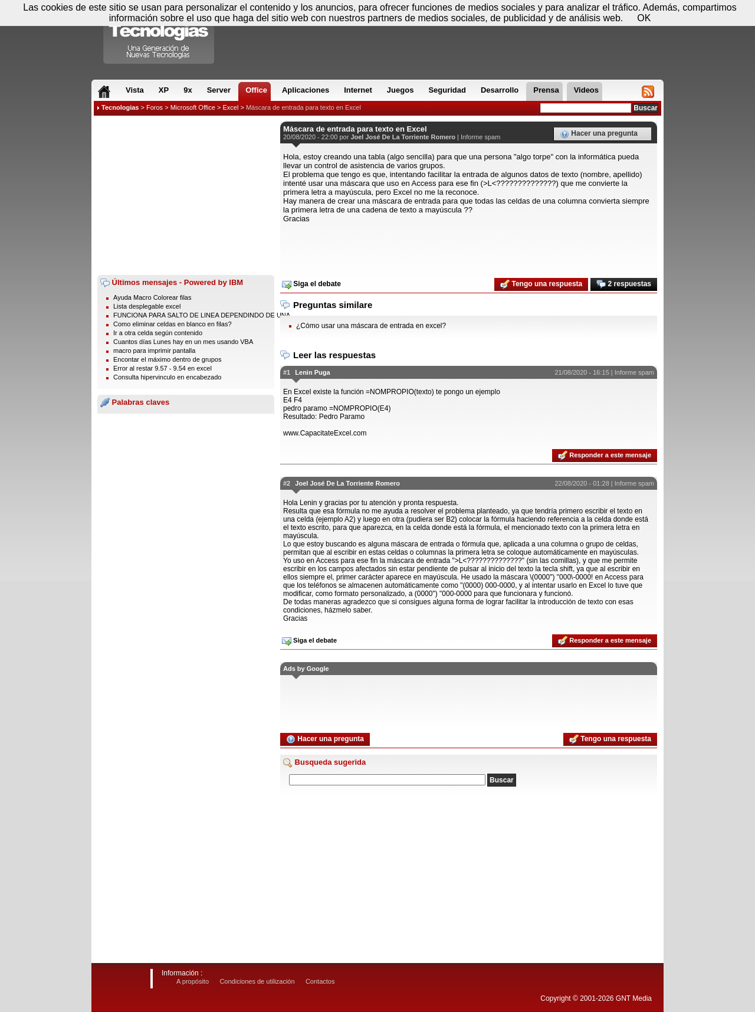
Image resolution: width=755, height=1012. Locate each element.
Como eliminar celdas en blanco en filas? (172, 323)
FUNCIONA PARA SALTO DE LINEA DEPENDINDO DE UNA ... (205, 315)
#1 (286, 372)
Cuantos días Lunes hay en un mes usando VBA (183, 341)
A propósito (192, 981)
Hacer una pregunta (599, 134)
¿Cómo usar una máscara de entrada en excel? (371, 326)
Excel (230, 107)
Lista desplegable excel (146, 306)
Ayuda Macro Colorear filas (152, 297)
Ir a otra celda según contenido (157, 332)
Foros (154, 107)
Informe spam (480, 136)
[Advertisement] (185, 195)
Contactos (320, 981)
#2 (286, 483)
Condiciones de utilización (256, 981)
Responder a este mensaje (604, 455)
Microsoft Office (192, 107)
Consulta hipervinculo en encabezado (167, 377)
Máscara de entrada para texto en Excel (303, 107)
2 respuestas (623, 284)
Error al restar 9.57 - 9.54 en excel (162, 368)
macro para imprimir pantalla (154, 350)
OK (644, 18)
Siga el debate (311, 284)
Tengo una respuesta (541, 284)
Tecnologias (120, 107)
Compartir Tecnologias (159, 35)
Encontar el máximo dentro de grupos (167, 359)
